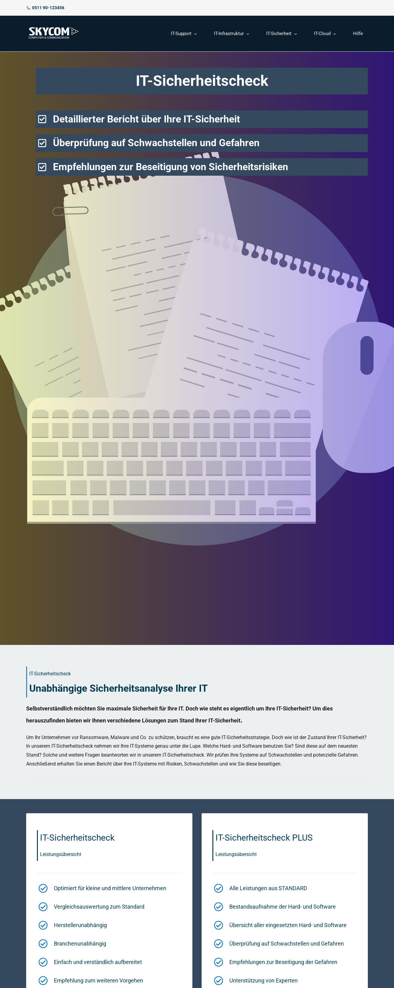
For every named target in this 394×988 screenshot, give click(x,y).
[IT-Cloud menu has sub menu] (324, 33)
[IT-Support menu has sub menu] (183, 33)
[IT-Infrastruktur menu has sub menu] (231, 33)
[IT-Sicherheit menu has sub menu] (281, 33)
